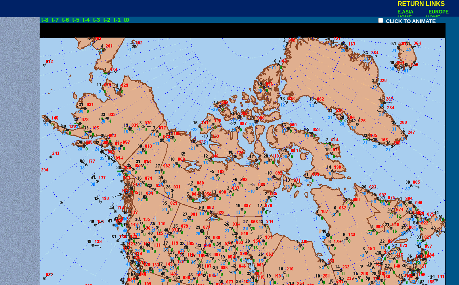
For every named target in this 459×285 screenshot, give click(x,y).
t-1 (118, 20)
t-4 (86, 20)
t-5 (76, 20)
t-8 (45, 20)
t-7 (56, 20)
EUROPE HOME (437, 14)
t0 (126, 20)
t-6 (66, 20)
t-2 (107, 20)
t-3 (97, 20)
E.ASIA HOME (406, 14)
